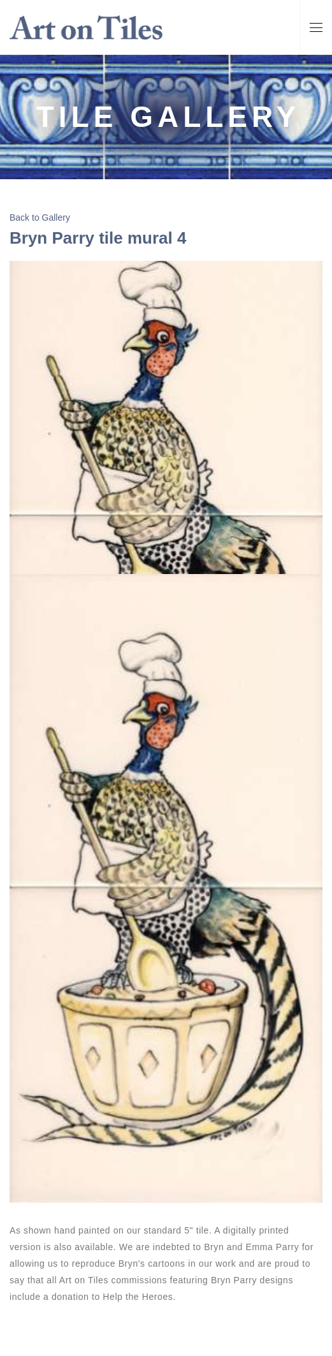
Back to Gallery (40, 217)
